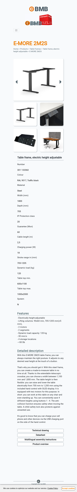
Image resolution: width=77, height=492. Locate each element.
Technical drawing (40, 430)
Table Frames (35, 49)
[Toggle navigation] (16, 30)
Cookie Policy (52, 488)
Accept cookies (68, 488)
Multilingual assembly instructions (40, 439)
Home (15, 49)
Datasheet (40, 435)
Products (24, 49)
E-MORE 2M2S (35, 51)
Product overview (40, 444)
